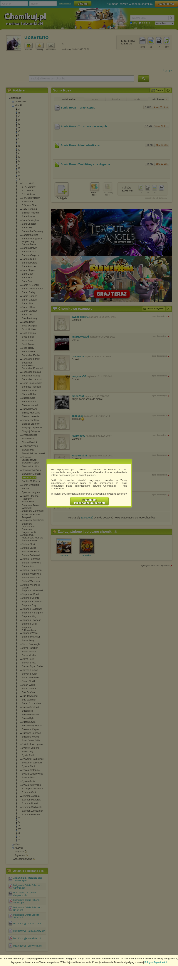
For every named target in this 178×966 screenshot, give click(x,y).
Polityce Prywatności (156, 962)
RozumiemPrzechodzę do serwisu (89, 501)
